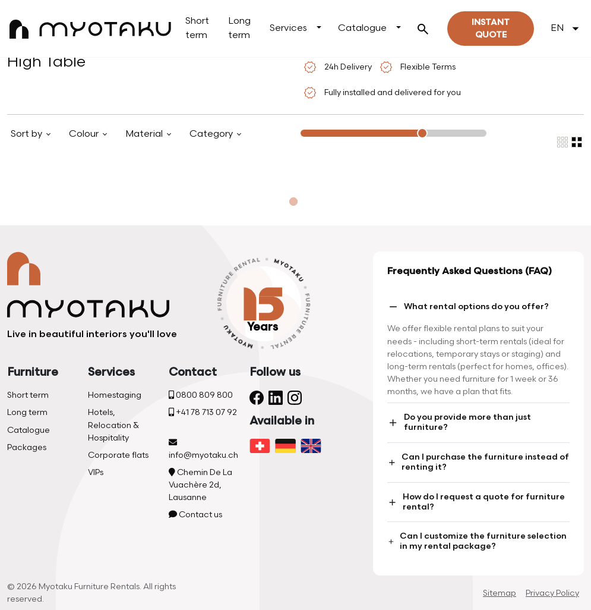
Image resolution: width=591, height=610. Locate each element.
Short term (197, 28)
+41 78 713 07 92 (203, 412)
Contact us (195, 515)
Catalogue (362, 28)
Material (145, 134)
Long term (239, 28)
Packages (26, 447)
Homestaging (114, 395)
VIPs (95, 472)
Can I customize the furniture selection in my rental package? (477, 541)
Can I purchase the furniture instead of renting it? (478, 462)
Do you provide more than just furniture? (458, 422)
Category (212, 134)
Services (288, 28)
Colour (85, 134)
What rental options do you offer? (468, 307)
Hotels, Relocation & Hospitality (113, 424)
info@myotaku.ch (203, 449)
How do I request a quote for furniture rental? (475, 502)
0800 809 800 (201, 395)
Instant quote (491, 28)
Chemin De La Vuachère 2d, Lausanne (200, 484)
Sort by (28, 134)
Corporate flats (118, 455)
